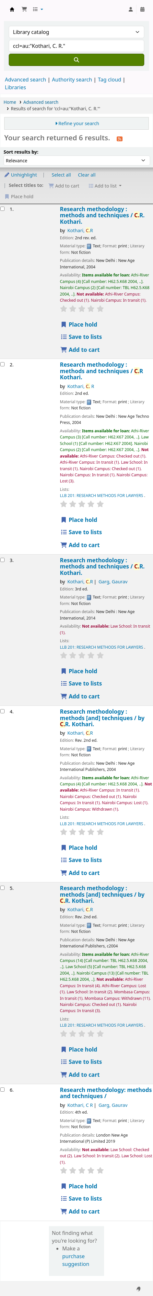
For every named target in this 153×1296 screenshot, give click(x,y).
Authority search (72, 79)
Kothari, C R (80, 1105)
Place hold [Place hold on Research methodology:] (78, 1186)
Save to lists (81, 336)
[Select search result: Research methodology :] (2, 209)
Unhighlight (20, 175)
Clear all (87, 175)
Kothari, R (80, 230)
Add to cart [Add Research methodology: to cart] (80, 1211)
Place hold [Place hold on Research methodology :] (78, 324)
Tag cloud (109, 79)
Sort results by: (21, 152)
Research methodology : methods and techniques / (102, 215)
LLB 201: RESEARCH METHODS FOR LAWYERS (102, 495)
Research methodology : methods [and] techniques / (102, 717)
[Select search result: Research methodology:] (2, 1089)
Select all (61, 175)
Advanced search (25, 79)
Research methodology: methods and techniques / (106, 1093)
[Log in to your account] (130, 9)
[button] (24, 9)
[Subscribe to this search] (119, 138)
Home (10, 102)
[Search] (76, 60)
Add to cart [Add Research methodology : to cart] (80, 349)
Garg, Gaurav (113, 581)
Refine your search (78, 123)
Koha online (12, 9)
